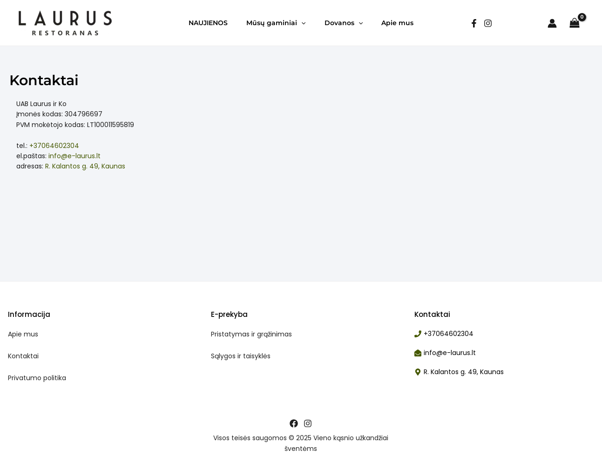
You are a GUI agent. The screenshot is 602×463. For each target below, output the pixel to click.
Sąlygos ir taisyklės (241, 356)
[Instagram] (488, 23)
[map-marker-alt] (459, 372)
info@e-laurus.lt (74, 156)
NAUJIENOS (208, 23)
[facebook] (474, 23)
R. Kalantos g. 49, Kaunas (85, 166)
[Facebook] (294, 423)
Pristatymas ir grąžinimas (251, 334)
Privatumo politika (37, 377)
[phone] (443, 334)
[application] (301, 22)
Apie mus (397, 23)
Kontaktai (23, 356)
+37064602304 (54, 145)
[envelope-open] (445, 353)
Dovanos (344, 22)
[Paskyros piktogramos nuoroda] (552, 23)
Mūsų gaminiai (275, 22)
